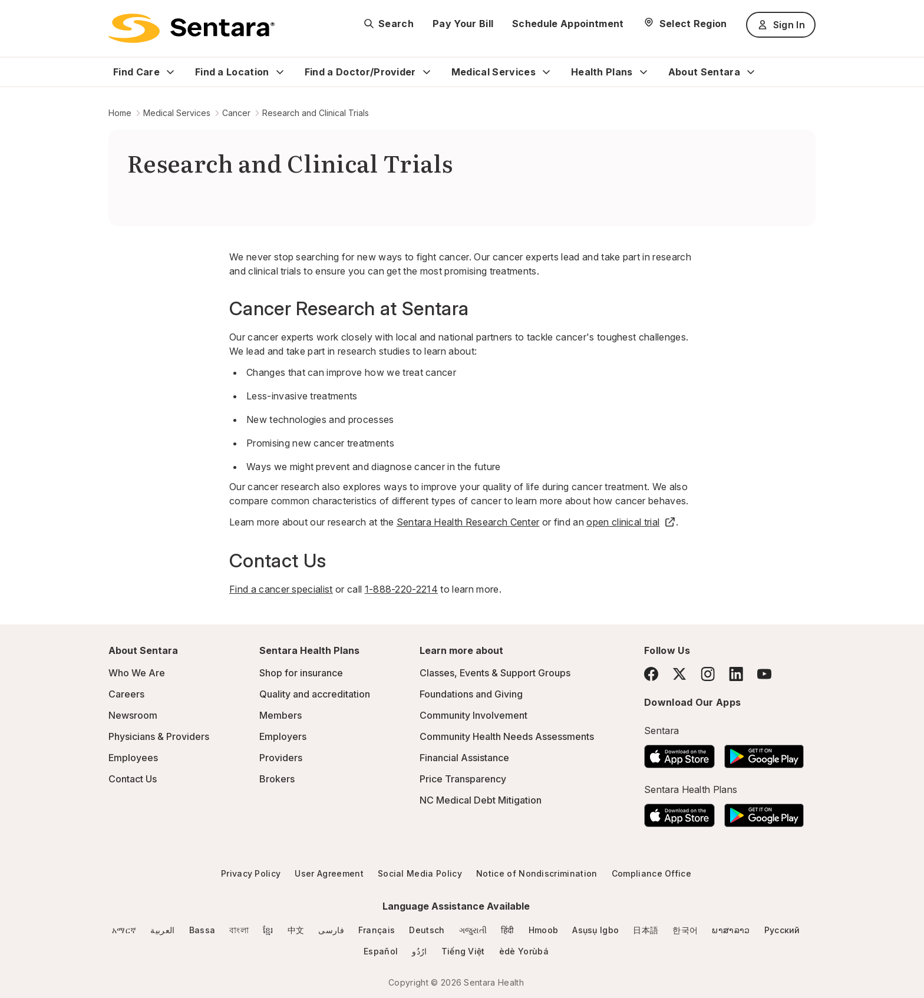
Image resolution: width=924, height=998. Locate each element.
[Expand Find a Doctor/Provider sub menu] (427, 72)
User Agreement (329, 873)
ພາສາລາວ (731, 930)
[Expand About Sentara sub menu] (751, 72)
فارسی (331, 930)
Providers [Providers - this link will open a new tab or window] (280, 758)
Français (376, 930)
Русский (782, 930)
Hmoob (544, 930)
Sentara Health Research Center (468, 522)
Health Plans (602, 72)
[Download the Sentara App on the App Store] (679, 753)
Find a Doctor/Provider (360, 72)
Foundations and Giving (471, 694)
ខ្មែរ (268, 930)
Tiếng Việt (463, 951)
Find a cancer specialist (281, 589)
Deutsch (426, 930)
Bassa (202, 930)
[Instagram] (708, 673)
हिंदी (507, 930)
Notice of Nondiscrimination (537, 873)
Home (119, 113)
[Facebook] (651, 674)
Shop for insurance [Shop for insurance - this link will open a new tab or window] (301, 673)
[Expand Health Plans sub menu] (643, 72)
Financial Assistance (464, 758)
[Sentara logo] (191, 28)
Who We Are (136, 673)
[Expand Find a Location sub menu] (280, 72)
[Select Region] (685, 23)
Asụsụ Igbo (595, 930)
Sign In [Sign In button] (781, 25)
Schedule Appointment (567, 23)
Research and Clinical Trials (315, 113)
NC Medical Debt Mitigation (481, 800)
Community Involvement (473, 715)
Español (381, 951)
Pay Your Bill (463, 23)
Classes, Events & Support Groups (495, 673)
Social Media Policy (420, 873)
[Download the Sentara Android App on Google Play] (764, 753)
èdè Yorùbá (524, 951)
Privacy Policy (250, 873)
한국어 (685, 930)
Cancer (236, 113)
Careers (126, 694)
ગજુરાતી (473, 930)
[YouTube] (764, 674)
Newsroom (132, 715)
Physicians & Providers (158, 736)
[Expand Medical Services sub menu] (546, 72)
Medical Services (493, 72)
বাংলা (239, 930)
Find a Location (232, 72)
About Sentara (704, 72)
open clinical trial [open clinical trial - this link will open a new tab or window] (631, 522)
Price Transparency (463, 779)
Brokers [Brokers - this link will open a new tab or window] (277, 779)
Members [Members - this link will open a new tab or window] (280, 715)
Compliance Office (651, 873)
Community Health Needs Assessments (507, 736)
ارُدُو (419, 951)
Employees (133, 758)
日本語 (645, 930)
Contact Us (132, 779)
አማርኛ (124, 930)
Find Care (136, 72)
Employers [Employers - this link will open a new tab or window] (282, 736)
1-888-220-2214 (401, 589)
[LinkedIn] (736, 673)
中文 (296, 930)
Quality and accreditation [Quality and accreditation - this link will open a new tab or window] (314, 694)
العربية (162, 930)
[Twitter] (679, 674)
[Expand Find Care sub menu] (170, 72)
